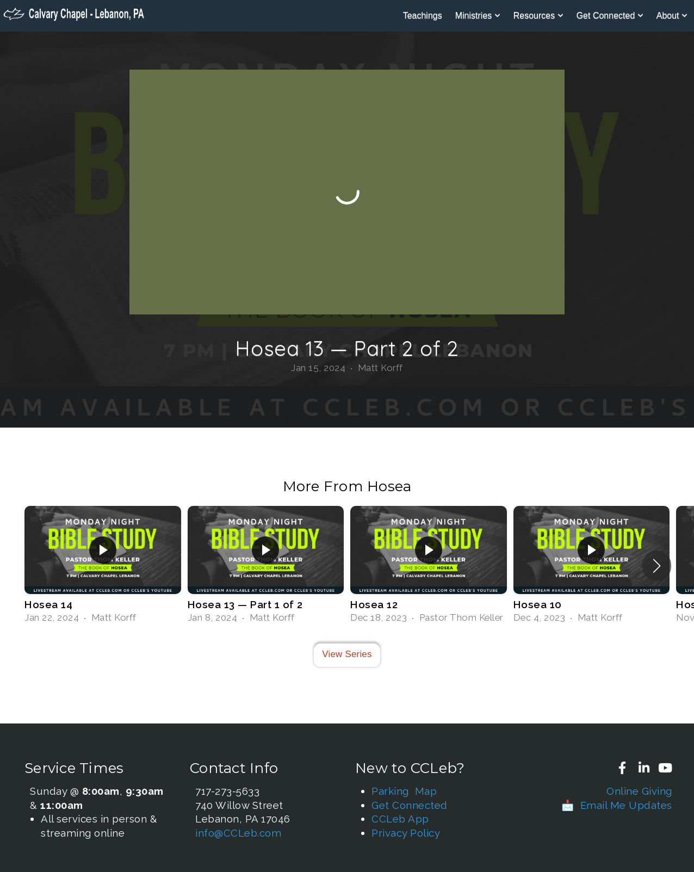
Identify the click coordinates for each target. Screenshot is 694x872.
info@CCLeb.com (238, 833)
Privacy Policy (405, 833)
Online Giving (639, 791)
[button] (656, 566)
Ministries (477, 15)
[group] (102, 566)
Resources (538, 15)
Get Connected (610, 15)
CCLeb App (400, 819)
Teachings (422, 15)
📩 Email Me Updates (616, 805)
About (671, 15)
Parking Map (404, 791)
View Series (346, 654)
